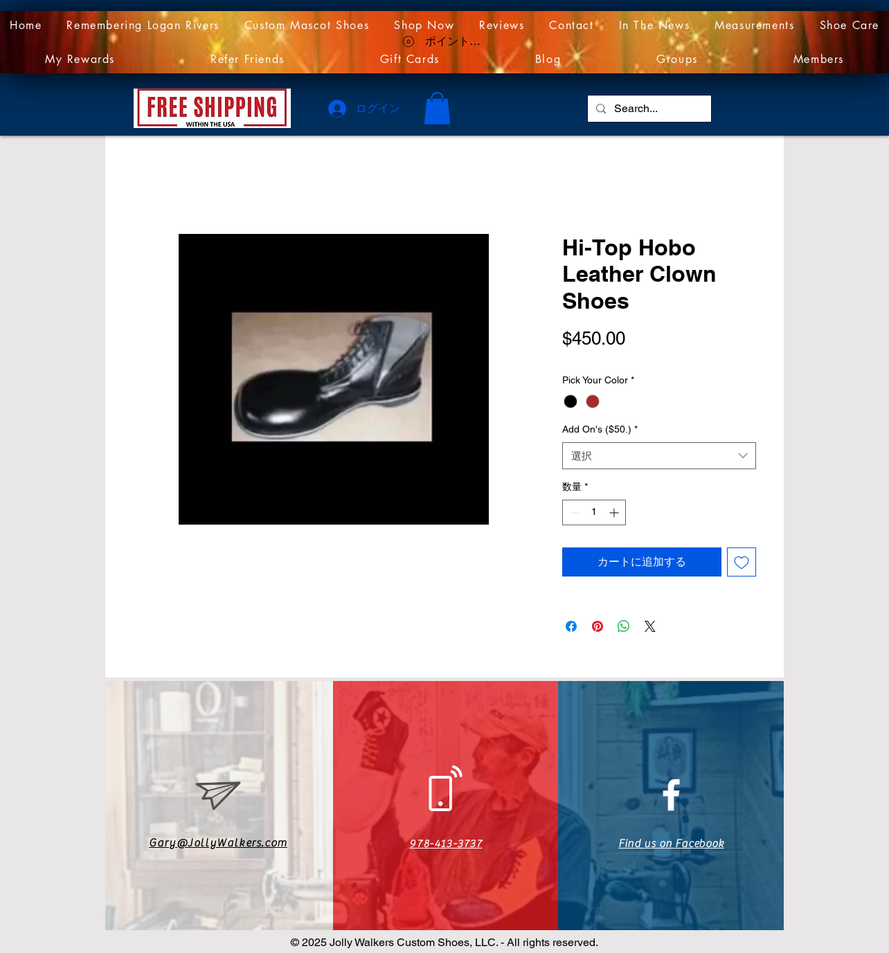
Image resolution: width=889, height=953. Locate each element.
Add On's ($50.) (600, 429)
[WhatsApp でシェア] (624, 626)
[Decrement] (573, 512)
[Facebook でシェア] (571, 626)
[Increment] (615, 512)
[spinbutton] (594, 512)
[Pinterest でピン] (597, 626)
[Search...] (648, 109)
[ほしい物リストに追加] (741, 562)
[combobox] (659, 455)
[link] (437, 108)
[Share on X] (650, 626)
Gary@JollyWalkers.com (218, 843)
